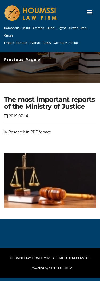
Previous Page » (22, 59)
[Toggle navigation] (89, 12)
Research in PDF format (27, 132)
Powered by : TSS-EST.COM (51, 268)
